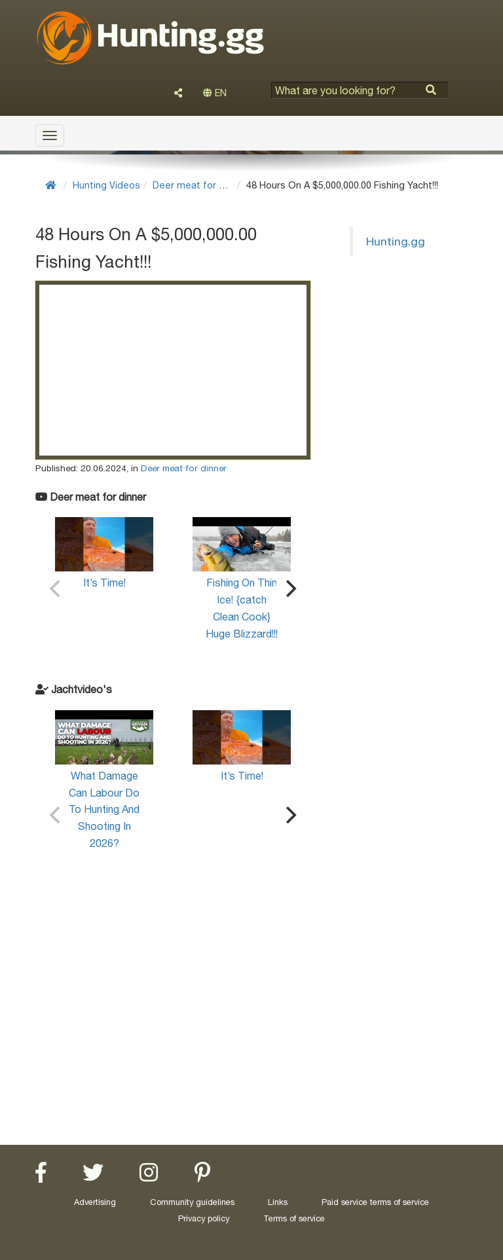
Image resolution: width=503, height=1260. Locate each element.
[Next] (289, 588)
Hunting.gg (395, 241)
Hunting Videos (106, 184)
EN (215, 93)
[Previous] (56, 588)
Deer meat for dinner (199, 184)
